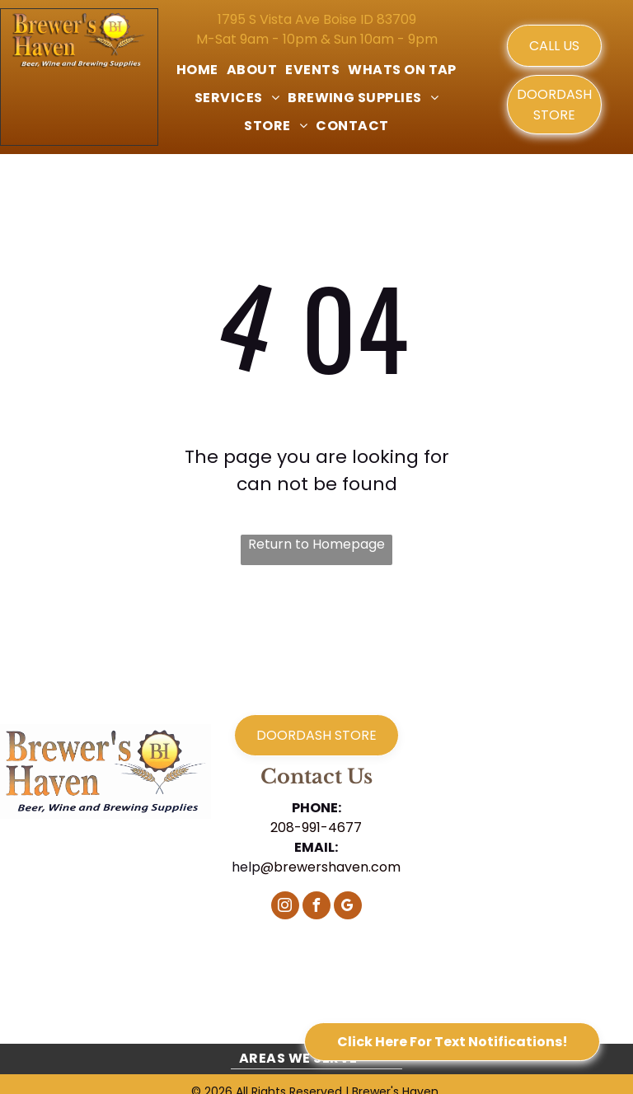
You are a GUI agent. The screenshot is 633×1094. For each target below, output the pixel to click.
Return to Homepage (316, 544)
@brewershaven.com (330, 867)
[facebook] (316, 907)
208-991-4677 (316, 827)
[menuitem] (197, 70)
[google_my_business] (348, 907)
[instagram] (285, 907)
